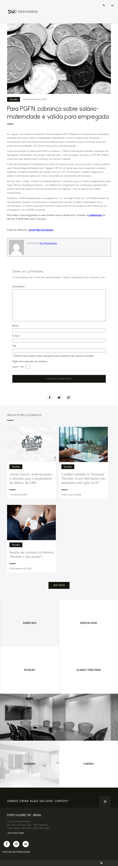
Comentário (19, 286)
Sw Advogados (48, 243)
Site (14, 346)
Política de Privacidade (16, 852)
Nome (16, 326)
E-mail (16, 336)
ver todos (59, 585)
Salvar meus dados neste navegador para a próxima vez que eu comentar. (54, 356)
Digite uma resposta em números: (30, 361)
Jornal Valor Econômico (40, 230)
